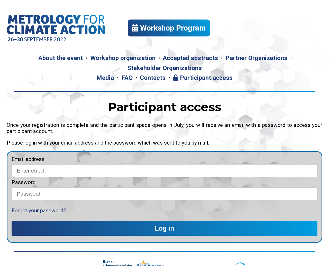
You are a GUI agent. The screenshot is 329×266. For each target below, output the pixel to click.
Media (105, 77)
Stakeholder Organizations (164, 68)
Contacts (153, 77)
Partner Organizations (256, 58)
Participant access (203, 77)
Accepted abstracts (190, 58)
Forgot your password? (39, 210)
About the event (60, 58)
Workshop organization (123, 58)
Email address (28, 159)
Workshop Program (169, 28)
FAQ (127, 77)
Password (23, 182)
